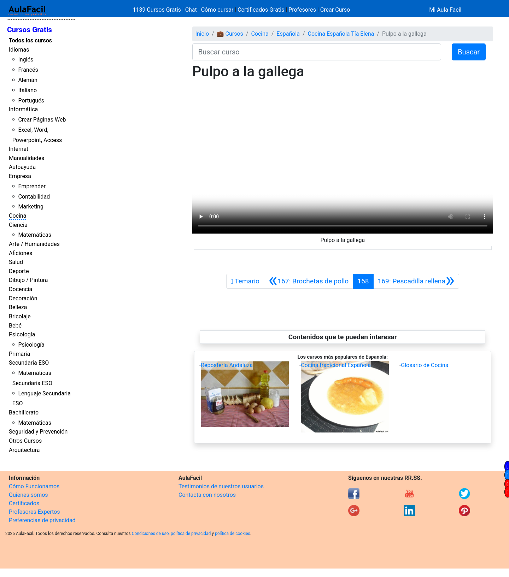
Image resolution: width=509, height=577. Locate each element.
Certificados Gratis (261, 9)
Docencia (20, 289)
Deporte (19, 271)
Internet (18, 149)
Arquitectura (24, 450)
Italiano (27, 90)
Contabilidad (34, 196)
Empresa (20, 176)
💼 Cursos (230, 33)
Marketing (30, 206)
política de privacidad (191, 533)
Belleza (18, 307)
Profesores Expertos (34, 511)
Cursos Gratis (29, 29)
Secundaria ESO (29, 362)
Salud (16, 262)
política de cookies (232, 533)
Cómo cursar (217, 9)
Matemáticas (34, 234)
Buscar (469, 52)
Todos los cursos (30, 40)
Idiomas (19, 49)
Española (288, 33)
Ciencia (18, 225)
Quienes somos (28, 494)
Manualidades (26, 158)
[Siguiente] (416, 281)
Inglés (25, 59)
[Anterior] (308, 281)
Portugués (31, 100)
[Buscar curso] (316, 51)
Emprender (32, 186)
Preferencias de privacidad (42, 520)
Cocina (17, 215)
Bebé (15, 325)
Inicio (202, 33)
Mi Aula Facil (445, 9)
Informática (23, 109)
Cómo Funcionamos (34, 486)
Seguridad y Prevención (38, 431)
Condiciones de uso (150, 533)
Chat (191, 9)
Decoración (23, 298)
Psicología (22, 334)
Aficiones (20, 253)
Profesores (302, 9)
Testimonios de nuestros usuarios (221, 486)
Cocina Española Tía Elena (341, 33)
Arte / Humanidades (34, 244)
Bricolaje (20, 316)
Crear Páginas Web (42, 119)
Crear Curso (335, 9)
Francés (28, 69)
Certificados (24, 503)
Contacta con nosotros (207, 494)
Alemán (27, 80)
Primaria (19, 354)
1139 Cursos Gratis (157, 9)
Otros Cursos (25, 440)
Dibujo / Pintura (28, 280)
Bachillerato (24, 412)
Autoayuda (22, 167)
